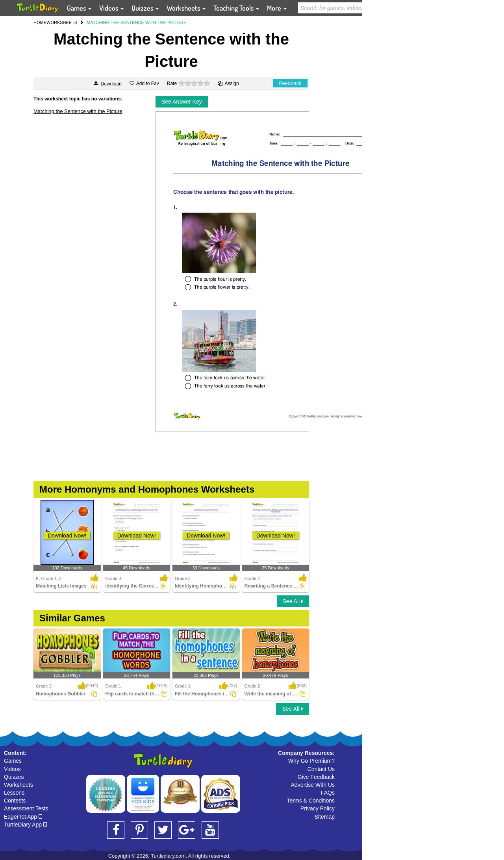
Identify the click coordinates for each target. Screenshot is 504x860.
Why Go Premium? (311, 761)
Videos (12, 769)
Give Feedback (316, 777)
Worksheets (18, 785)
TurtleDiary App (25, 824)
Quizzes (14, 777)
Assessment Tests (26, 808)
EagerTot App (23, 817)
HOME (39, 22)
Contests (15, 800)
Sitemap (325, 817)
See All (293, 601)
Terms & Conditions (311, 800)
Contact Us (321, 769)
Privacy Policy (317, 808)
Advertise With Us (313, 785)
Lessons (14, 793)
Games (13, 761)
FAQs (328, 793)
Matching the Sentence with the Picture (77, 111)
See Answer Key (181, 101)
